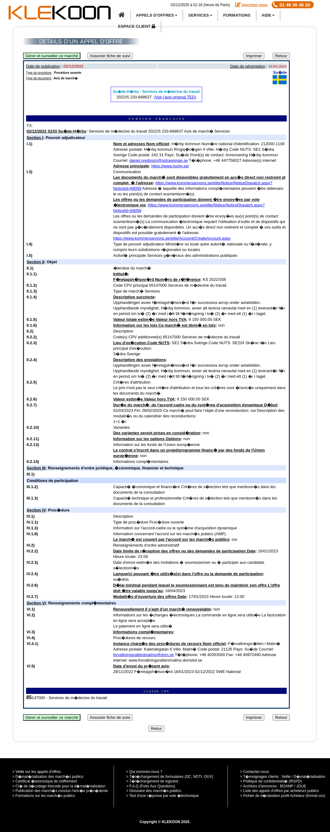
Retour (281, 56)
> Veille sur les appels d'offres (36, 772)
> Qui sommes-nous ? (144, 772)
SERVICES (200, 15)
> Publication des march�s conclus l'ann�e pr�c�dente (60, 791)
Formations (236, 15)
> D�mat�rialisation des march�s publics (47, 776)
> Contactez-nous (254, 772)
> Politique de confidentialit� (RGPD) (271, 781)
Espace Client (136, 26)
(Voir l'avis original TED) (175, 97)
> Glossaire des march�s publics (153, 791)
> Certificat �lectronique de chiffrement (44, 781)
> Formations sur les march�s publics (43, 796)
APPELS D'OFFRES (156, 15)
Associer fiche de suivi (110, 56)
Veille (286, 776)
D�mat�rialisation (309, 776)
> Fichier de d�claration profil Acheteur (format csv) (282, 796)
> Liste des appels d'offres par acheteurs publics (279, 791)
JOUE (301, 786)
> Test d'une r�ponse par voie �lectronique (162, 796)
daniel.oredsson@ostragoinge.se (158, 160)
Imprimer (254, 56)
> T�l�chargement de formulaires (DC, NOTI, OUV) (169, 776)
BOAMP (286, 786)
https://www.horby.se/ (170, 166)
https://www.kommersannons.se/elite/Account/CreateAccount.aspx (172, 238)
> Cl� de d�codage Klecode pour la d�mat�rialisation (58, 786)
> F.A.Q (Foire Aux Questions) (150, 786)
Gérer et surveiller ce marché (51, 56)
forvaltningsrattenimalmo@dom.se (143, 654)
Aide (268, 15)
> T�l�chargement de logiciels (152, 781)
